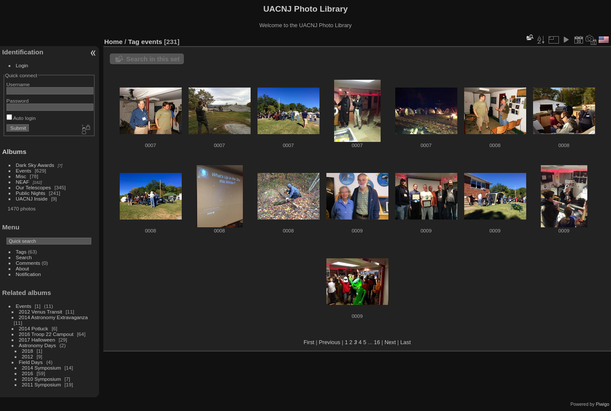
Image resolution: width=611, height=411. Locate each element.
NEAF (22, 182)
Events (23, 170)
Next (390, 342)
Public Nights (31, 193)
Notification (28, 274)
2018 (27, 351)
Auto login (21, 118)
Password (17, 101)
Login (22, 65)
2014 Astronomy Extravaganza (53, 317)
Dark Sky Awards (35, 165)
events (151, 41)
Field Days (31, 362)
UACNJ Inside (32, 198)
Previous (329, 342)
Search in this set (153, 59)
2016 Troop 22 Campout (46, 334)
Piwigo (602, 404)
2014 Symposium (41, 367)
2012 (27, 356)
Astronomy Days (37, 345)
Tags (21, 251)
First (309, 342)
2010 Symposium (41, 379)
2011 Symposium (41, 384)
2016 (27, 373)
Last (405, 342)
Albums (14, 151)
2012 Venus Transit (40, 311)
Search (24, 257)
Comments (28, 263)
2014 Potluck (33, 328)
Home (113, 41)
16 (377, 342)
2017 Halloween (37, 339)
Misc (21, 176)
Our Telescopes (33, 187)
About (22, 268)
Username (18, 84)
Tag (134, 41)
